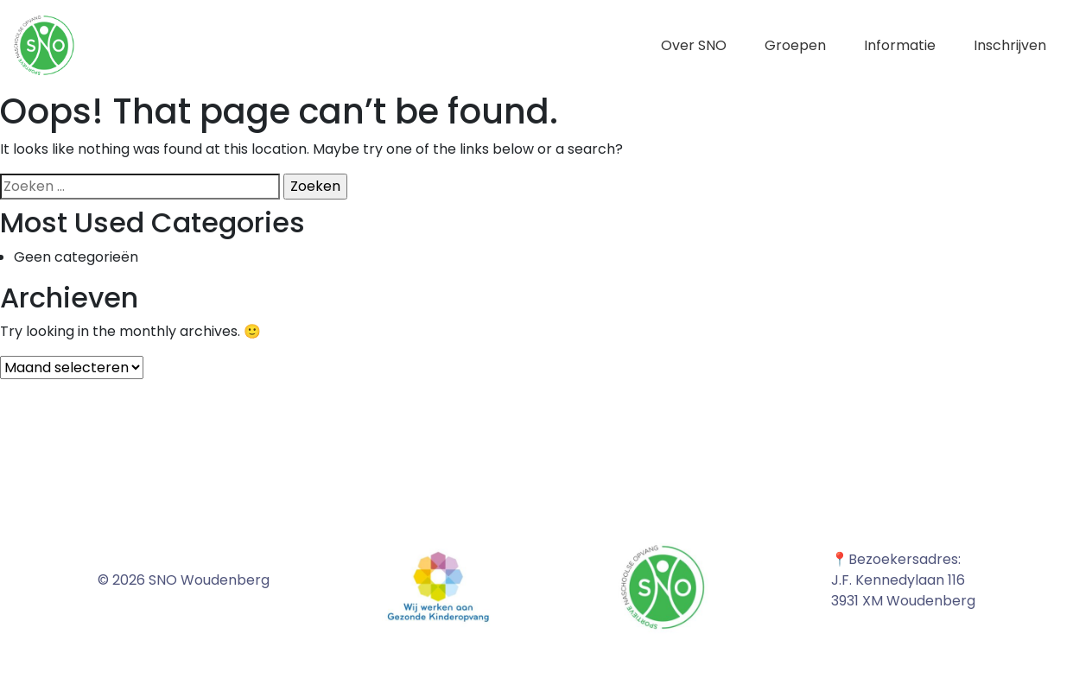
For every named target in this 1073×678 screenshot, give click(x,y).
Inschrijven (1010, 45)
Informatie (900, 45)
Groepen (795, 45)
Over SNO (694, 45)
